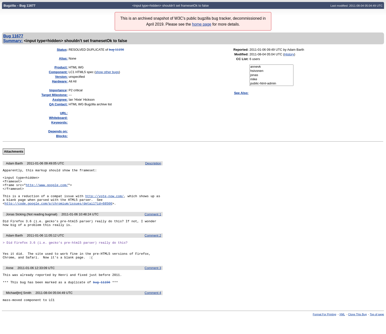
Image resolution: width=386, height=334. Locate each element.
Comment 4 (153, 307)
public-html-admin (271, 83)
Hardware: (60, 81)
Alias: (63, 58)
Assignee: (60, 99)
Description (153, 163)
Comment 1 (153, 221)
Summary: (13, 40)
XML (342, 329)
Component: (58, 72)
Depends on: (58, 131)
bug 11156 (116, 49)
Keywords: (59, 122)
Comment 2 (153, 244)
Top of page (377, 329)
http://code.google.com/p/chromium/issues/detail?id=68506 (58, 210)
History (289, 54)
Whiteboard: (58, 118)
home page (201, 24)
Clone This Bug (357, 329)
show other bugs (107, 72)
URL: (64, 113)
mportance (57, 90)
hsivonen (271, 71)
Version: (61, 77)
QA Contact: (58, 104)
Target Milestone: (54, 95)
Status (62, 49)
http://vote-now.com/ (104, 202)
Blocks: (62, 136)
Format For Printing (324, 329)
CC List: (242, 59)
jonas (271, 75)
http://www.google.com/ (47, 188)
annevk (271, 67)
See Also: (241, 93)
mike (271, 79)
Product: (60, 67)
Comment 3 (153, 280)
